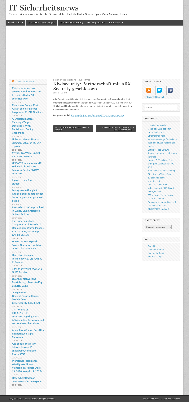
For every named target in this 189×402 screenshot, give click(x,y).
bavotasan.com (174, 399)
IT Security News (25, 81)
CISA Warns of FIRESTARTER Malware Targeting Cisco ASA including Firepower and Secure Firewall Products (28, 316)
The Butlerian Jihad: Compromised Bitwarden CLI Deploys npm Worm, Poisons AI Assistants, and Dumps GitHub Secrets (28, 228)
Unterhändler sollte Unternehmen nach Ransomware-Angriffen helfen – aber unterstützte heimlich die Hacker (162, 139)
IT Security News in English (41, 22)
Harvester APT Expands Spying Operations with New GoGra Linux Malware (27, 245)
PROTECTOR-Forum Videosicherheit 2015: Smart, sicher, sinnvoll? (161, 188)
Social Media (14, 22)
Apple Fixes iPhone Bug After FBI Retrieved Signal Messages (28, 333)
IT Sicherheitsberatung (71, 22)
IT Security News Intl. (154, 97)
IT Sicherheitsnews (44, 7)
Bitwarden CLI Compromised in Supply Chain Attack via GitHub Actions (28, 211)
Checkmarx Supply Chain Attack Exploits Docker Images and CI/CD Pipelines (27, 108)
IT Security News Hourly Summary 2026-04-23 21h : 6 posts (27, 143)
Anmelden (152, 246)
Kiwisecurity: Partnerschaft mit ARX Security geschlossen (97, 115)
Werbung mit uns (96, 22)
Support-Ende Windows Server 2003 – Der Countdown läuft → (117, 128)
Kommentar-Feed (156, 253)
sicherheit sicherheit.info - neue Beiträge (71, 80)
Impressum (114, 22)
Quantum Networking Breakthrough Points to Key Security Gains (27, 282)
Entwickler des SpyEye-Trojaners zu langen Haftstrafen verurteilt (162, 153)
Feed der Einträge (156, 249)
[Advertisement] (94, 52)
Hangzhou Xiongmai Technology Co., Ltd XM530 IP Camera (27, 258)
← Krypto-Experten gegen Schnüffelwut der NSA (72, 128)
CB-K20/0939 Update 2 (158, 209)
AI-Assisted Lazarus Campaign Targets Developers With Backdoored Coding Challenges (23, 125)
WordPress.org (155, 256)
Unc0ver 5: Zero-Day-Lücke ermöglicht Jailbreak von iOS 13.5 (161, 163)
